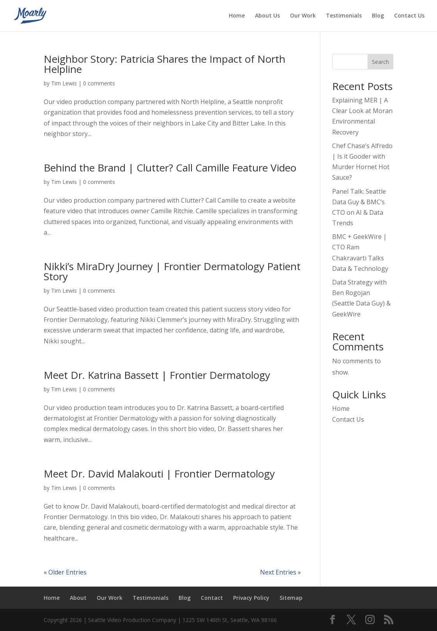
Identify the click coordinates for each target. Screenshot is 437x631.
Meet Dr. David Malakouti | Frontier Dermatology (159, 474)
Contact (212, 597)
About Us (267, 16)
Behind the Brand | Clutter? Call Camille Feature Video (170, 168)
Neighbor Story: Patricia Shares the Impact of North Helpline (164, 64)
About (78, 597)
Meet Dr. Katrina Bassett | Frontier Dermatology (157, 375)
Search (380, 61)
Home (237, 16)
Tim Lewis (64, 83)
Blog (378, 16)
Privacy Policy (251, 597)
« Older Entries (65, 572)
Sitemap (291, 597)
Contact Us (409, 16)
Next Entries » (280, 572)
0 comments (99, 83)
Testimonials (344, 16)
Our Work (303, 16)
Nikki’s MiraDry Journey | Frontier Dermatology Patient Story (172, 271)
